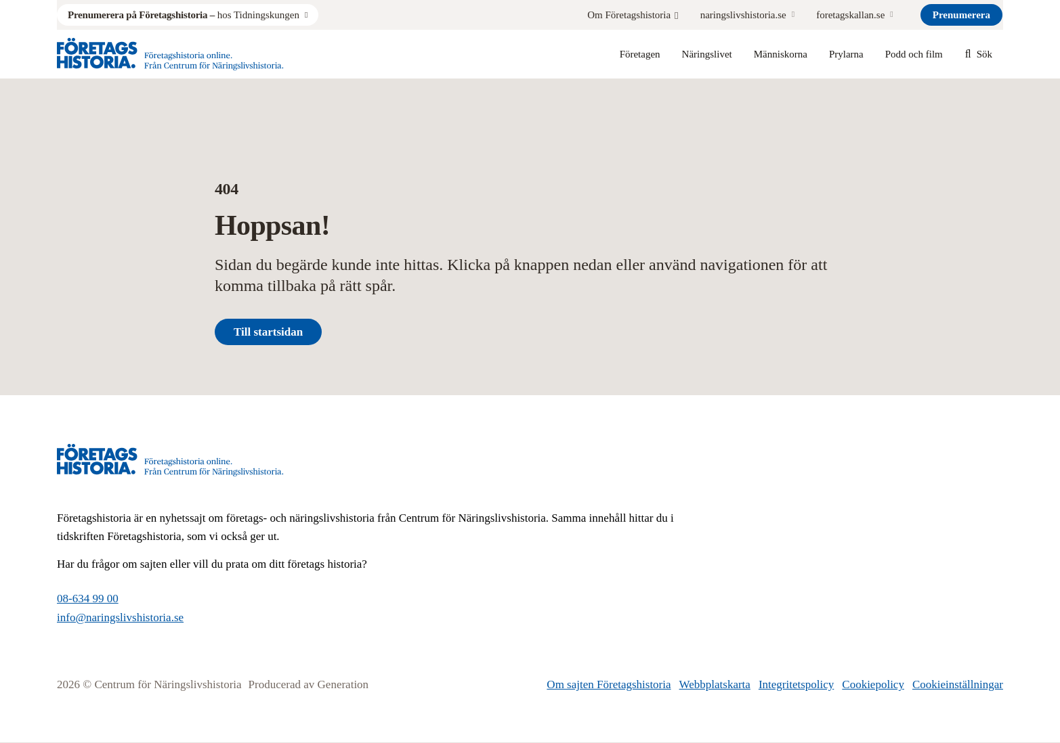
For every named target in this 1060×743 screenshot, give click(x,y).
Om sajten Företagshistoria (609, 684)
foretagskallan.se (850, 14)
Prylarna (846, 54)
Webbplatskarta (714, 684)
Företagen (640, 54)
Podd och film (914, 54)
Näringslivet (707, 54)
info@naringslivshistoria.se (120, 617)
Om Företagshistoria (632, 14)
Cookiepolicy (873, 684)
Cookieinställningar (957, 684)
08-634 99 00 (88, 598)
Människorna (780, 54)
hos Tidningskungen (183, 15)
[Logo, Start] (170, 54)
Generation (343, 684)
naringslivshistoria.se (743, 14)
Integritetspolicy (796, 684)
